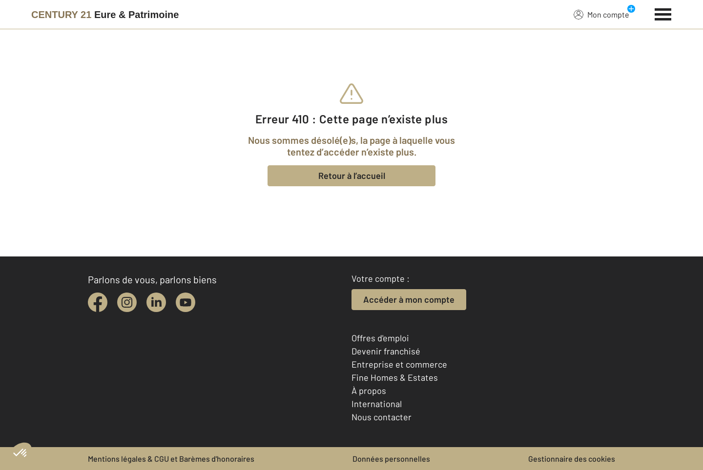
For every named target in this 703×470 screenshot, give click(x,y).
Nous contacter (382, 416)
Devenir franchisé (386, 351)
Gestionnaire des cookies (571, 458)
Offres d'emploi (380, 338)
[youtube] (185, 302)
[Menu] (663, 13)
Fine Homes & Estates (395, 377)
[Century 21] (105, 14)
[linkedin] (156, 302)
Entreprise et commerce (399, 364)
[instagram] (127, 302)
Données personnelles (391, 458)
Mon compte (601, 14)
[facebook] (97, 302)
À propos (369, 390)
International (377, 403)
